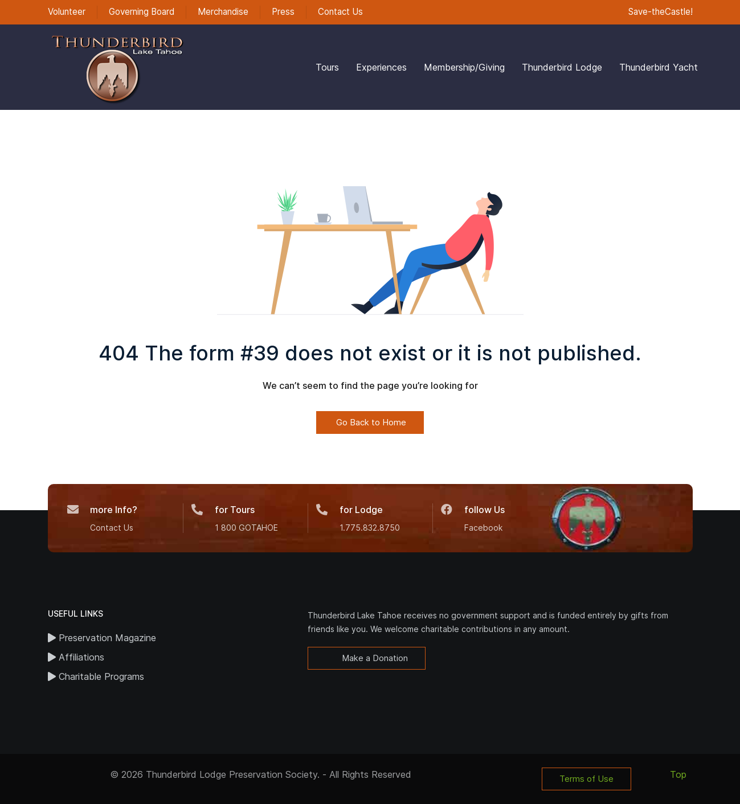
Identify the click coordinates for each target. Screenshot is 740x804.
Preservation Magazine (102, 637)
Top (678, 774)
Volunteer (66, 11)
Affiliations (76, 657)
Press (283, 11)
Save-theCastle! (659, 11)
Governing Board (141, 11)
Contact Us (340, 11)
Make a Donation (374, 658)
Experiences (381, 67)
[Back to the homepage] (116, 67)
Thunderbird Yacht (658, 67)
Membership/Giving (464, 67)
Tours (327, 67)
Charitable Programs (96, 676)
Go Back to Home (370, 422)
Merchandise (223, 11)
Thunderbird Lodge (562, 67)
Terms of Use (586, 778)
